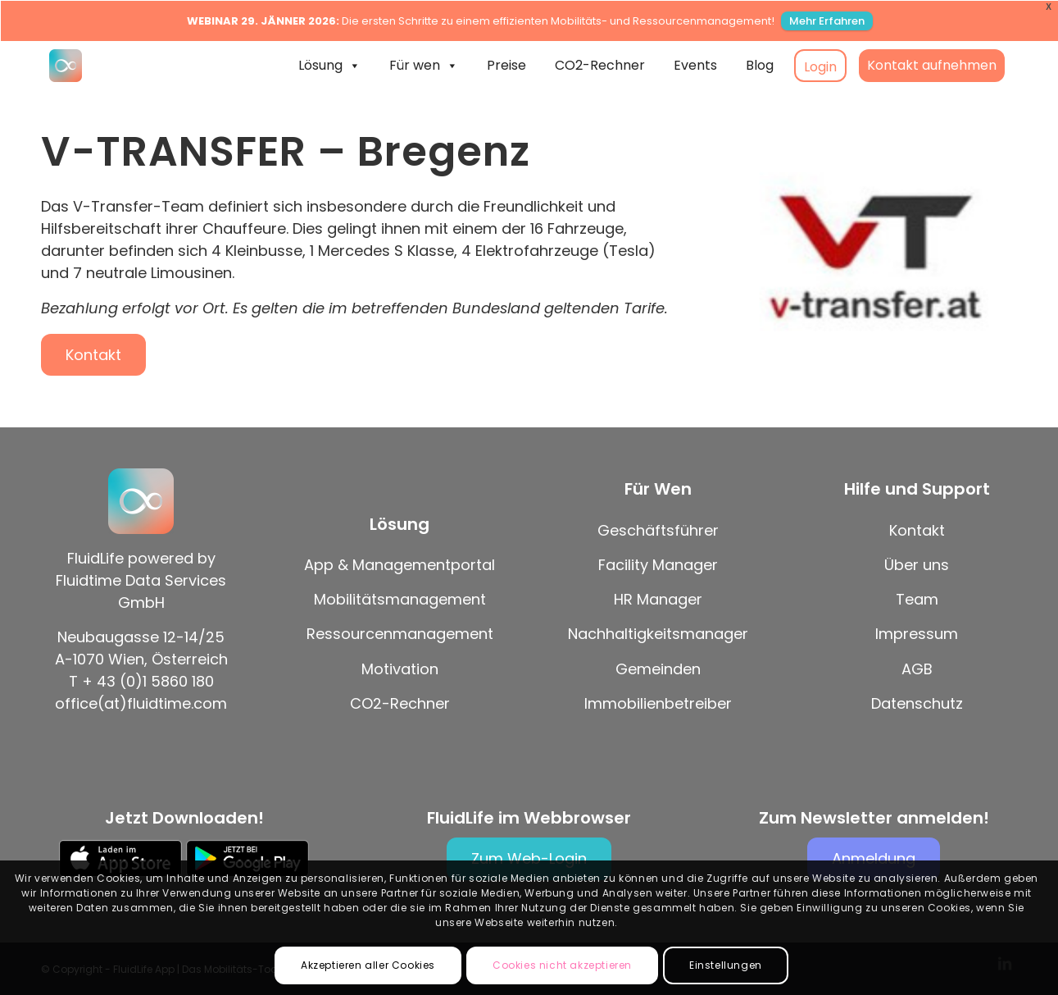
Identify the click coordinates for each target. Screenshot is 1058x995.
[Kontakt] (93, 355)
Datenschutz (917, 703)
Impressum (916, 633)
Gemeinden (658, 669)
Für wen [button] (423, 65)
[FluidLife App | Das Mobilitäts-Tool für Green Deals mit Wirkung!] (65, 65)
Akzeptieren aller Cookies (368, 965)
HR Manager (658, 599)
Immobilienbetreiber (658, 703)
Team (917, 599)
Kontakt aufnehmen (932, 65)
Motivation (399, 669)
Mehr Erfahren (827, 21)
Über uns (916, 565)
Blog (760, 65)
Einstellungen (725, 965)
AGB (917, 669)
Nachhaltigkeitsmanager (658, 633)
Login (820, 66)
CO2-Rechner (600, 65)
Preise (506, 65)
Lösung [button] (329, 65)
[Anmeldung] (873, 859)
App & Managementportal (399, 565)
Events (695, 65)
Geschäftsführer (658, 530)
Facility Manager (658, 565)
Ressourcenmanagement (400, 633)
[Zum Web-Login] (529, 859)
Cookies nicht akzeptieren (562, 965)
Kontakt (917, 530)
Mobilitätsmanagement (400, 599)
